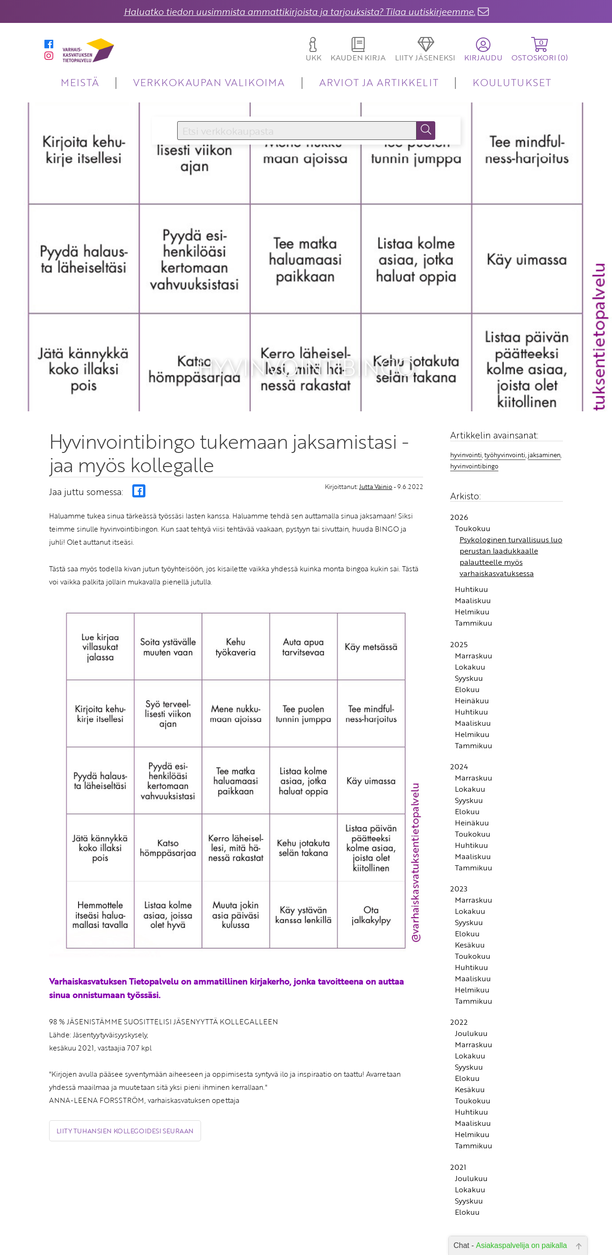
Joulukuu (471, 1003)
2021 (458, 1137)
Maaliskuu (473, 570)
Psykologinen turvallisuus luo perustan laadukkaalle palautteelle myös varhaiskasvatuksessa (511, 526)
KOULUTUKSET (512, 82)
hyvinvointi (466, 425)
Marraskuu (473, 625)
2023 (459, 859)
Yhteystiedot (250, 1245)
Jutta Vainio (375, 456)
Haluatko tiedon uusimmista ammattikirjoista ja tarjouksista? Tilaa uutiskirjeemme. (299, 11)
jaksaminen (544, 425)
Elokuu (467, 659)
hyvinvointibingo (474, 436)
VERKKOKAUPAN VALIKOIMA (209, 82)
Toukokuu (472, 498)
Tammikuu (473, 593)
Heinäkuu (472, 670)
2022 (459, 992)
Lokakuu (470, 636)
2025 (459, 614)
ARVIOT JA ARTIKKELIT (379, 82)
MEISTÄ (80, 82)
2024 (459, 737)
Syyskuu (469, 648)
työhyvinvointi (505, 425)
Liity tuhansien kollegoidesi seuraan (125, 1101)
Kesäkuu (470, 915)
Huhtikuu (471, 559)
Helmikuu (472, 582)
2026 (459, 487)
